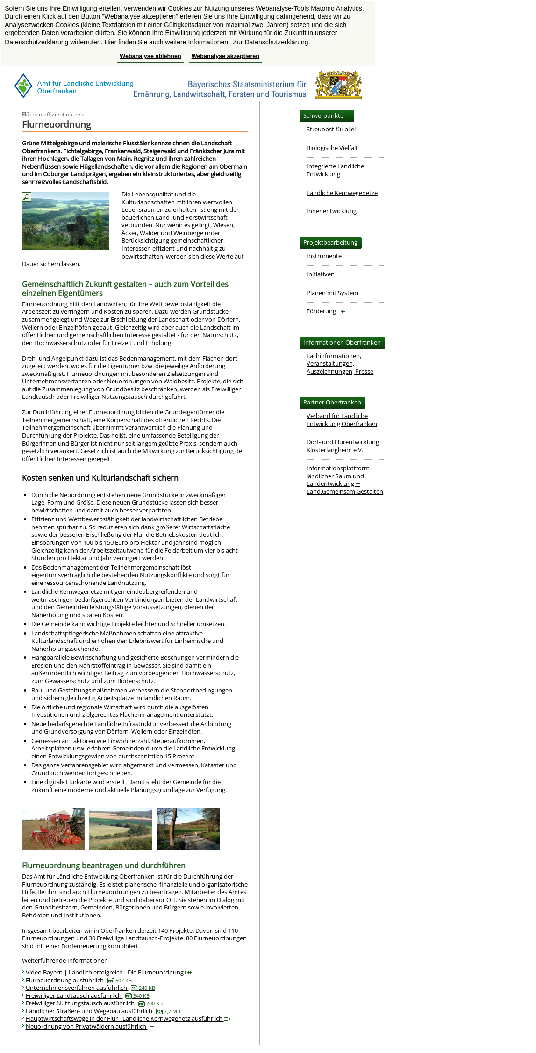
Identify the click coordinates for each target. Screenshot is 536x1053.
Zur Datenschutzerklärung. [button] (271, 42)
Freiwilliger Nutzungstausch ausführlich (94, 1003)
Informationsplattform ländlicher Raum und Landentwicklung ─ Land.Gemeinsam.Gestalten (345, 480)
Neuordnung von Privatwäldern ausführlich (90, 1026)
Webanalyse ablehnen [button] (150, 56)
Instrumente (324, 256)
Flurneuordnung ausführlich (79, 980)
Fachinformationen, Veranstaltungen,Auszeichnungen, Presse (340, 363)
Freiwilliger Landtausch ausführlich (88, 995)
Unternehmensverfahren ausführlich (90, 987)
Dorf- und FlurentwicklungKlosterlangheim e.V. (343, 446)
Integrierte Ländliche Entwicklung (335, 170)
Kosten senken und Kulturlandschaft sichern (100, 478)
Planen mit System (332, 292)
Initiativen (321, 274)
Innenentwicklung (332, 211)
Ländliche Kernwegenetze (342, 192)
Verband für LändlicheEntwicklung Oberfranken (342, 419)
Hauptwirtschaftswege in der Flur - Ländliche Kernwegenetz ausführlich (128, 1018)
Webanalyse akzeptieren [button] (225, 56)
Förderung (326, 311)
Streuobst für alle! (331, 129)
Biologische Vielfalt (332, 148)
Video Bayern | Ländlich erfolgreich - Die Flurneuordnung (109, 972)
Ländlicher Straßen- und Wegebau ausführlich (103, 1011)
